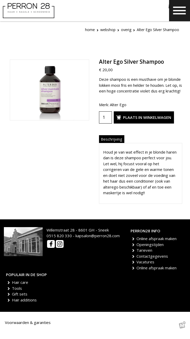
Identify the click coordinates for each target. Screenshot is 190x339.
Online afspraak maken (157, 238)
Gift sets (20, 294)
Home (90, 29)
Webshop (108, 29)
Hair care (21, 282)
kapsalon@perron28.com (97, 235)
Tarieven (145, 250)
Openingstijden (151, 244)
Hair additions (25, 299)
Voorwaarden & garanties (28, 322)
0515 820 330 (59, 235)
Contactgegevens (153, 256)
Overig (126, 29)
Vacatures (146, 261)
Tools (18, 288)
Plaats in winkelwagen (143, 117)
